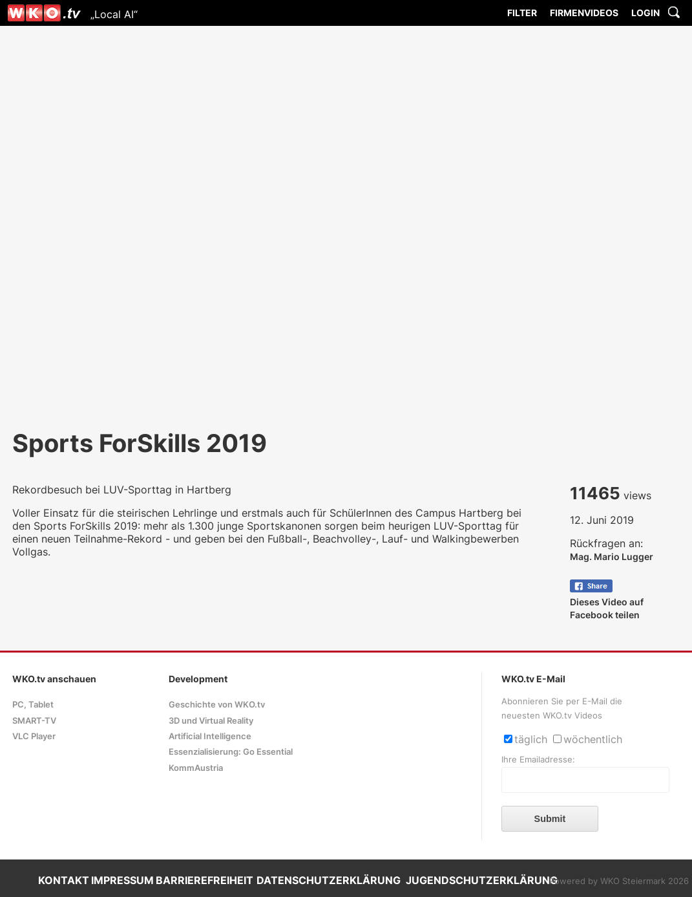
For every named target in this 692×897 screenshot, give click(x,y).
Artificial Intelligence (210, 736)
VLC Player (34, 736)
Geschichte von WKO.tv (217, 704)
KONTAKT (63, 880)
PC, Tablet (33, 704)
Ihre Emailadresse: (538, 759)
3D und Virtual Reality (211, 721)
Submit (550, 819)
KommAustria (196, 768)
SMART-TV (34, 721)
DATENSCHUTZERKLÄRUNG (329, 880)
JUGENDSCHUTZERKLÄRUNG (482, 880)
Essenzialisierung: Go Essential (231, 752)
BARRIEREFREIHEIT (204, 880)
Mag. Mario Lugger (611, 556)
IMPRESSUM (122, 880)
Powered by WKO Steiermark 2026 (619, 881)
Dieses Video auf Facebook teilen (607, 601)
